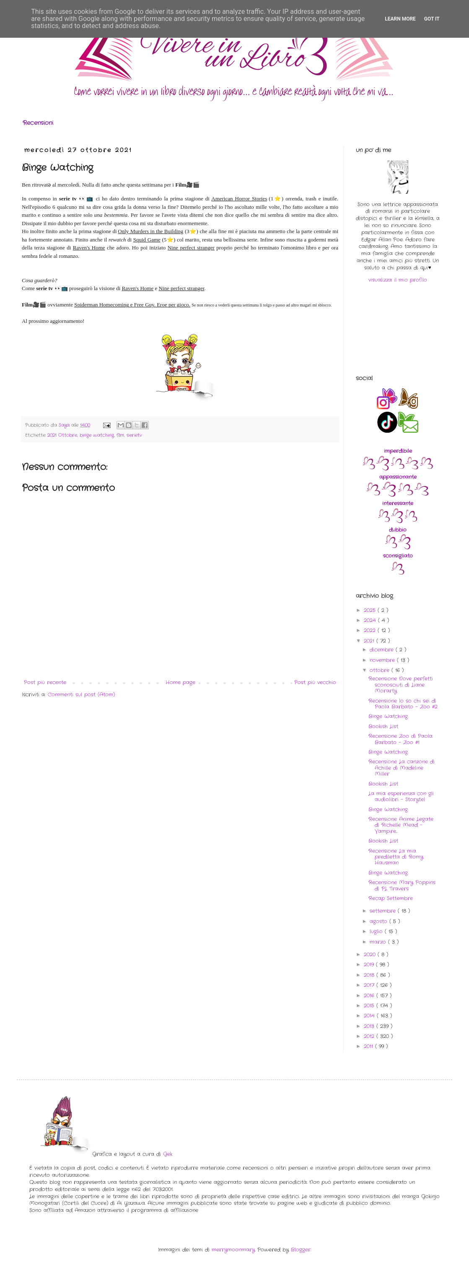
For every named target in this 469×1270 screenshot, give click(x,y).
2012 (370, 1036)
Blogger (301, 1249)
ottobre (380, 670)
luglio (377, 931)
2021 (370, 640)
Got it (432, 19)
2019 (370, 964)
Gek (167, 1154)
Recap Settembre (390, 898)
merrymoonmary (233, 1249)
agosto (379, 921)
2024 (371, 620)
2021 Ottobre (62, 435)
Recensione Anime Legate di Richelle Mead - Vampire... (400, 825)
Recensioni (38, 123)
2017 (370, 985)
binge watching (97, 435)
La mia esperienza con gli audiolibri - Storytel (401, 796)
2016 (370, 995)
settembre (384, 910)
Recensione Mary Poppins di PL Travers (401, 885)
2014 (370, 1015)
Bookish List (383, 726)
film (120, 435)
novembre (383, 660)
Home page (180, 682)
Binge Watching (388, 716)
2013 (370, 1026)
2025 (371, 610)
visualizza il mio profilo (397, 279)
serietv (134, 435)
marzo (379, 941)
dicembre (383, 649)
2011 (369, 1046)
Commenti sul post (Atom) (81, 694)
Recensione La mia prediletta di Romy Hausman (395, 857)
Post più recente (45, 682)
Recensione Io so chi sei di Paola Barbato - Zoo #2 (403, 703)
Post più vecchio (315, 682)
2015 (370, 1005)
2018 (370, 975)
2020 (371, 954)
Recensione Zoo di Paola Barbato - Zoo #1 (400, 738)
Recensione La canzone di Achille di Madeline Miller (401, 767)
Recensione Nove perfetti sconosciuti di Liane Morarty (400, 684)
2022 (371, 630)
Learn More (400, 19)
